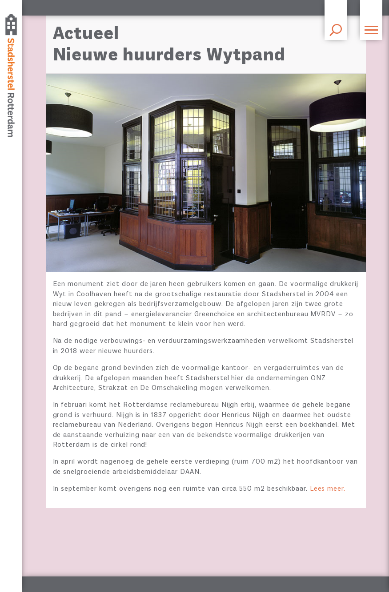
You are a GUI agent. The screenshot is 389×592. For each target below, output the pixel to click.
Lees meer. (328, 489)
